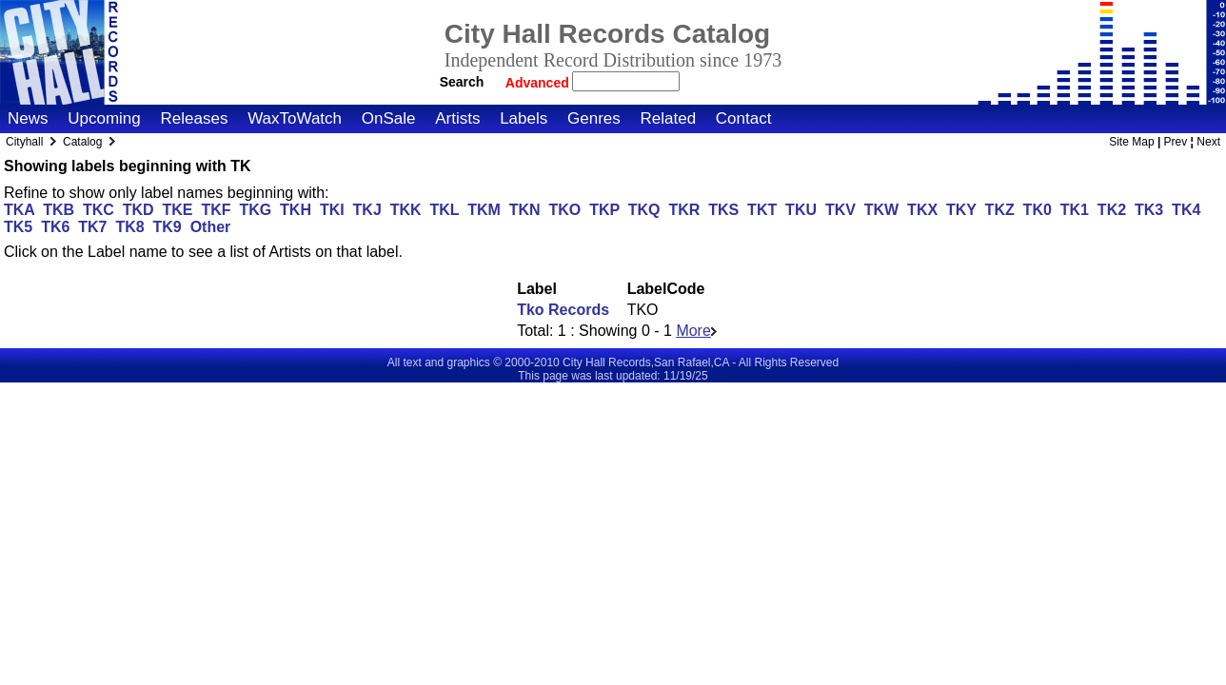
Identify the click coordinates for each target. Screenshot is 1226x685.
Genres (594, 118)
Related (668, 118)
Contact (744, 118)
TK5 (18, 227)
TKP (604, 210)
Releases (194, 118)
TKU (801, 210)
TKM (484, 210)
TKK (406, 210)
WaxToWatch (294, 118)
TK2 (1111, 210)
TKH (295, 210)
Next (1208, 141)
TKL (444, 210)
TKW (881, 210)
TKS (723, 210)
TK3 (1149, 210)
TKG (255, 210)
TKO (564, 210)
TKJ (367, 210)
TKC (98, 210)
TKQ (644, 210)
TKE (178, 210)
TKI (332, 210)
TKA (19, 210)
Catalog (82, 141)
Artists (457, 118)
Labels (523, 118)
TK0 (1037, 210)
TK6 (55, 227)
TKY (961, 210)
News (28, 118)
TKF (215, 210)
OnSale (389, 118)
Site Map (1131, 141)
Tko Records (563, 310)
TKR (684, 210)
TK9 (167, 227)
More (696, 331)
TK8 (129, 227)
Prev (1176, 141)
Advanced (539, 82)
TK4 (1186, 210)
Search (462, 81)
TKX (922, 210)
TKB (58, 210)
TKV (840, 210)
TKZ (1000, 210)
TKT (762, 210)
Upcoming (104, 118)
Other (210, 227)
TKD (138, 210)
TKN (525, 210)
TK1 (1074, 210)
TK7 (92, 227)
